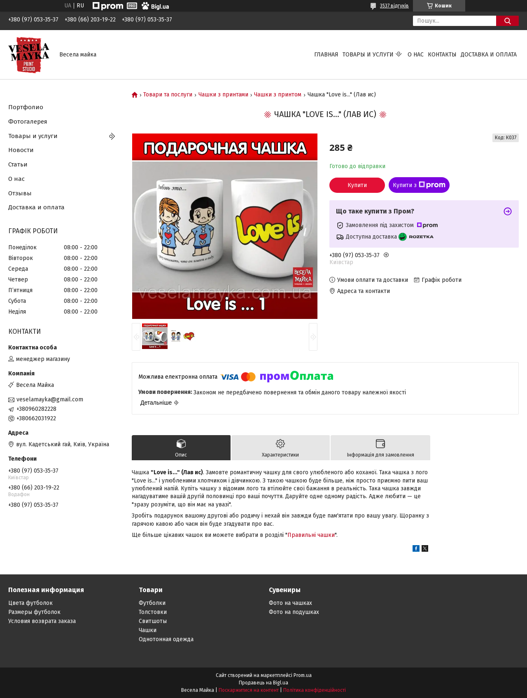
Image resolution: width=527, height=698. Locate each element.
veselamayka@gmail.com (49, 399)
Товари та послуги (167, 95)
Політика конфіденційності (314, 690)
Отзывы (20, 193)
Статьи (18, 164)
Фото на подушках (294, 612)
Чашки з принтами (223, 95)
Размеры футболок (34, 612)
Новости (21, 150)
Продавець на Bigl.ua (263, 683)
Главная (326, 54)
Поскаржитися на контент (249, 690)
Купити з (419, 185)
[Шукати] (507, 21)
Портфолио (25, 107)
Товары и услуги (368, 54)
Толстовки (153, 612)
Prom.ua (303, 675)
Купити (357, 185)
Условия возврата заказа (42, 621)
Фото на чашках (290, 603)
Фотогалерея (27, 121)
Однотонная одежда (166, 639)
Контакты (442, 54)
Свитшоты (153, 621)
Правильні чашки (311, 535)
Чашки (147, 630)
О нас (416, 54)
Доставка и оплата (489, 54)
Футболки (152, 603)
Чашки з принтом (277, 95)
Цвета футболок (30, 603)
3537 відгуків (394, 6)
